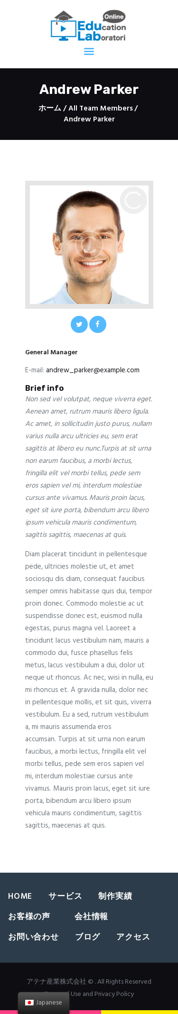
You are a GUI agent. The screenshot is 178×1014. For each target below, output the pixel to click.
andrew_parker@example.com (93, 370)
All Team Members (100, 108)
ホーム (49, 108)
